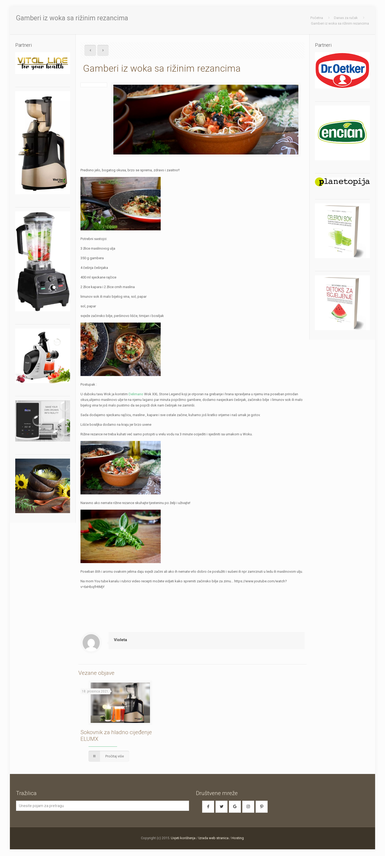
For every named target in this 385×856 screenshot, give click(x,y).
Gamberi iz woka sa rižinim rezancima (340, 23)
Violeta (120, 639)
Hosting (238, 838)
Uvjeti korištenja (183, 838)
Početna (316, 18)
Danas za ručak (346, 18)
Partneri (323, 45)
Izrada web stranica (213, 838)
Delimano (136, 394)
